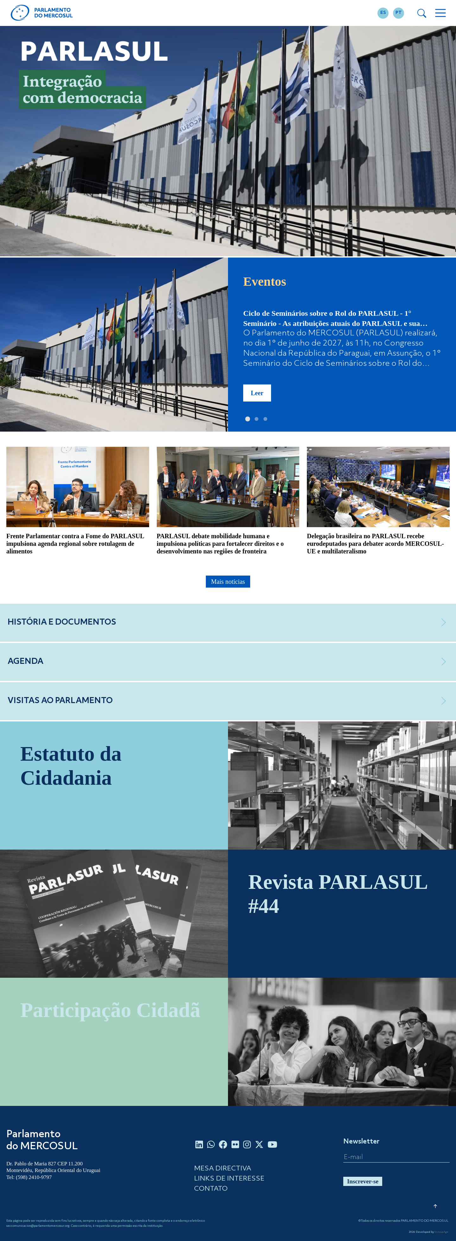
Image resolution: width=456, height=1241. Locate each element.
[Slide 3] (265, 419)
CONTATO (211, 1189)
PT (399, 12)
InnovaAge (441, 1232)
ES (383, 12)
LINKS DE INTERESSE (229, 1179)
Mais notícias (228, 581)
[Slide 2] (256, 419)
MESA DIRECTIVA (222, 1168)
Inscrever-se (362, 1181)
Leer (257, 393)
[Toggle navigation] (440, 13)
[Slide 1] (247, 419)
